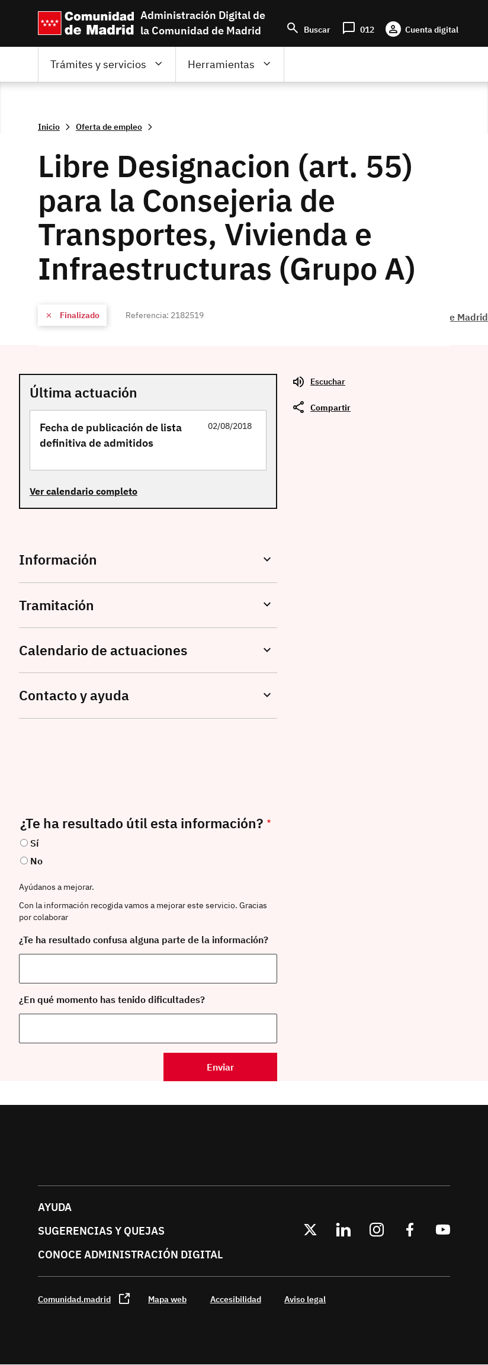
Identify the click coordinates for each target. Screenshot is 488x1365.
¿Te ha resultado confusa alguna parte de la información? (143, 940)
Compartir (330, 407)
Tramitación (56, 605)
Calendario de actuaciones (103, 650)
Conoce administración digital (130, 1254)
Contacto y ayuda (74, 695)
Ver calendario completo (83, 491)
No (36, 861)
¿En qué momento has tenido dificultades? (112, 999)
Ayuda (55, 1207)
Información (58, 560)
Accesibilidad (235, 1299)
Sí (34, 843)
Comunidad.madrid (74, 1299)
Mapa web (167, 1299)
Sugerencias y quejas (101, 1231)
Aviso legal (305, 1299)
